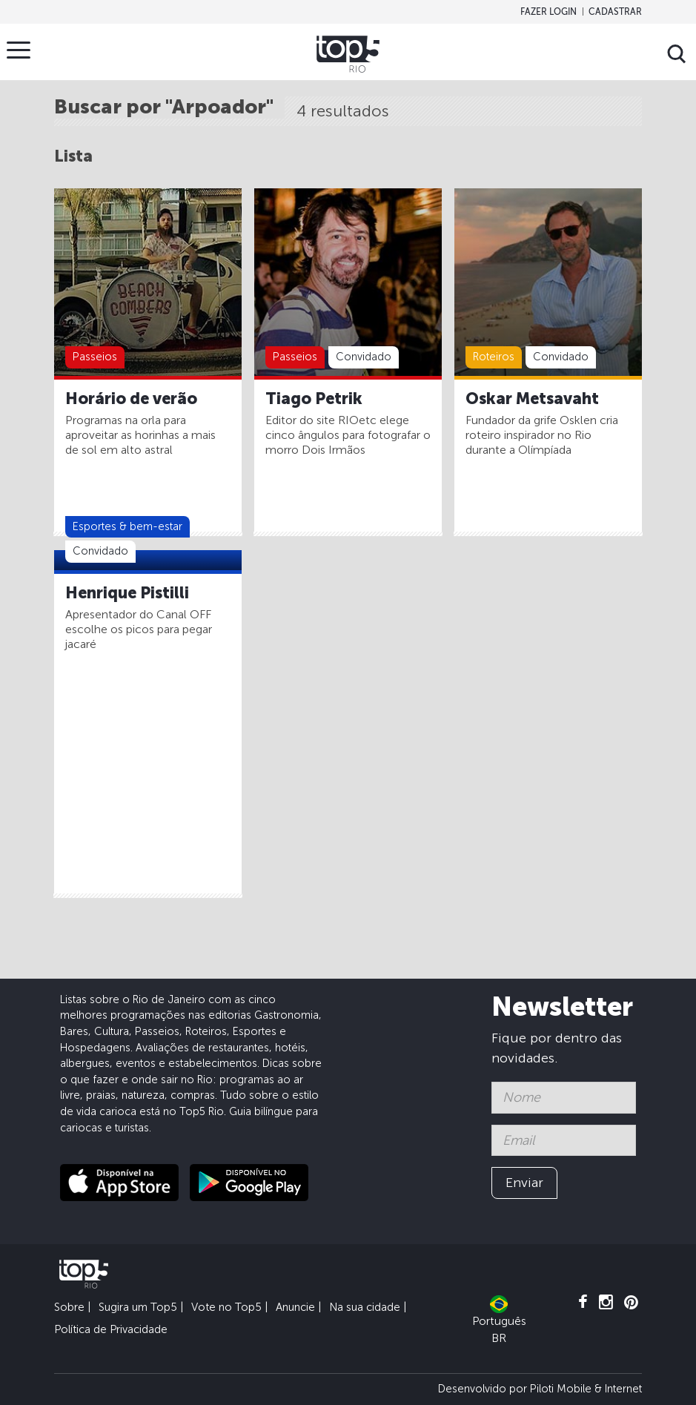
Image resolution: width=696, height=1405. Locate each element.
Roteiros (493, 356)
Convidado (363, 356)
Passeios (95, 356)
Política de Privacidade (111, 1329)
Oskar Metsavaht (532, 399)
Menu (22, 50)
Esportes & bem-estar (127, 526)
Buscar (677, 54)
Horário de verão (131, 399)
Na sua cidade (364, 1307)
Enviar (524, 1182)
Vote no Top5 (226, 1307)
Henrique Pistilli (127, 593)
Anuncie (295, 1307)
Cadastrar (615, 12)
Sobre (69, 1307)
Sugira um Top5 (138, 1307)
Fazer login (548, 12)
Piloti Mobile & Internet (586, 1388)
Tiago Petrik (313, 399)
